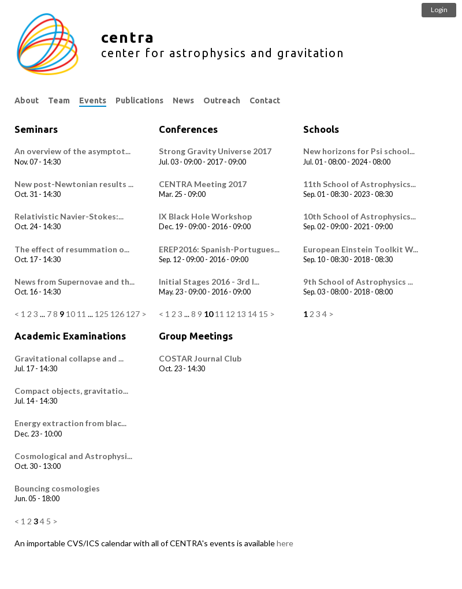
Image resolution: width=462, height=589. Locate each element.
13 (241, 314)
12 (230, 314)
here (285, 543)
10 (70, 314)
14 (252, 314)
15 (263, 314)
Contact (264, 100)
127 (133, 314)
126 (117, 314)
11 (81, 314)
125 (102, 314)
